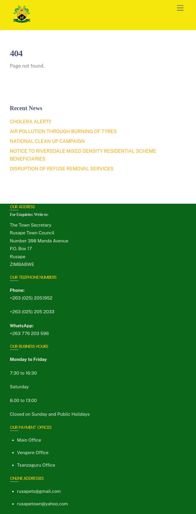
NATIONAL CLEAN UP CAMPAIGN (47, 141)
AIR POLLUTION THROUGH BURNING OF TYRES (63, 131)
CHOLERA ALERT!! (30, 121)
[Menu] (180, 8)
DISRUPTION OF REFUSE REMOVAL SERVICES (61, 169)
